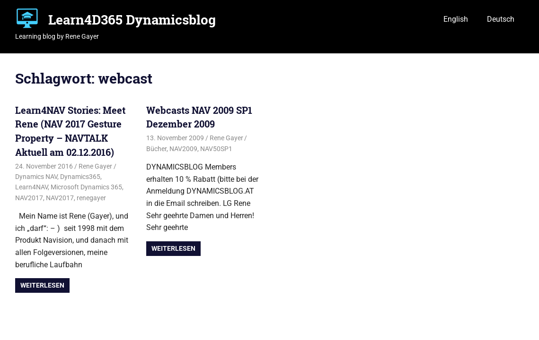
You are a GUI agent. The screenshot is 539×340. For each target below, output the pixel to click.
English (455, 19)
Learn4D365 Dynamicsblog (132, 19)
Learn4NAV (31, 187)
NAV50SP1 (216, 149)
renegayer (91, 198)
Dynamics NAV (36, 176)
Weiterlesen (42, 285)
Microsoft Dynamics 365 (86, 187)
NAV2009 (183, 149)
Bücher (156, 149)
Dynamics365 (80, 176)
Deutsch (500, 19)
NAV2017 (29, 198)
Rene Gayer (95, 166)
